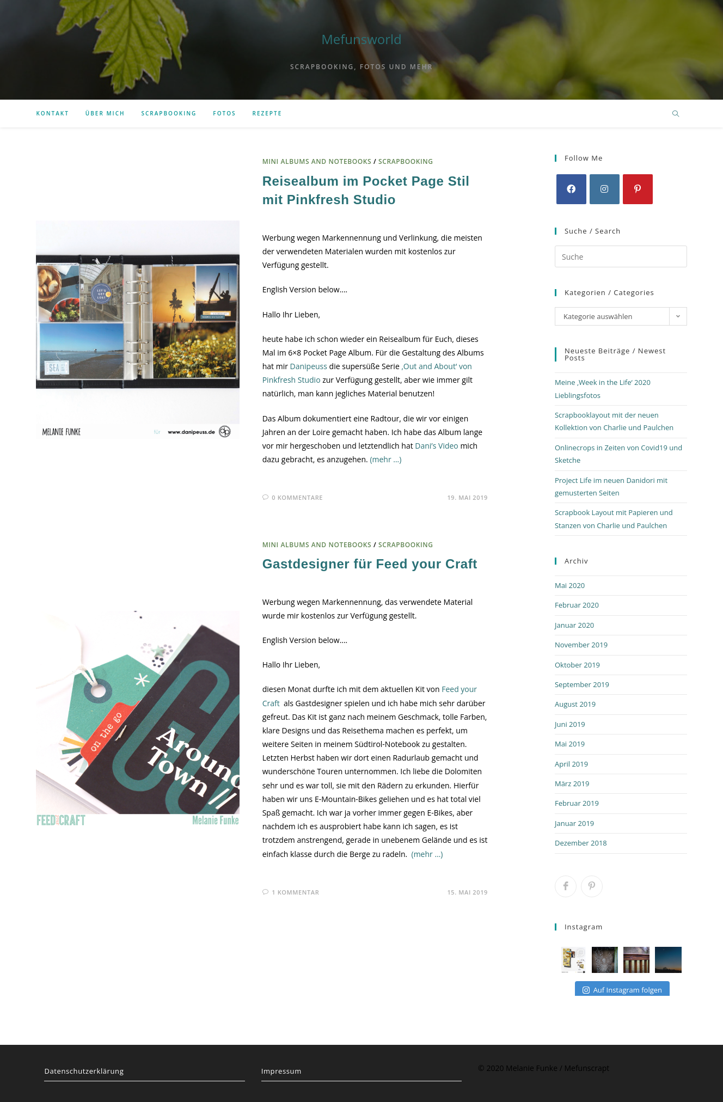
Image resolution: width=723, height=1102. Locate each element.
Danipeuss (308, 366)
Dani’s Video (436, 445)
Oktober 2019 (577, 665)
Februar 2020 (577, 605)
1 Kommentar (295, 892)
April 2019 (571, 764)
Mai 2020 (570, 585)
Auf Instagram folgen (623, 990)
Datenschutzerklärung (84, 1071)
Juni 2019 (570, 724)
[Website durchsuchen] (675, 114)
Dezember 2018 (581, 843)
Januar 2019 (574, 823)
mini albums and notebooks (317, 161)
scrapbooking (405, 161)
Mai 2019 (570, 744)
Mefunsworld (361, 39)
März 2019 (572, 783)
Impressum (281, 1071)
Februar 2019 (577, 803)
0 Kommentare (297, 497)
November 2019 (581, 645)
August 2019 (575, 704)
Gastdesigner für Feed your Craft (369, 563)
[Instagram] (605, 189)
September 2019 (582, 684)
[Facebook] (571, 189)
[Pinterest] (638, 189)
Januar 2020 (574, 625)
